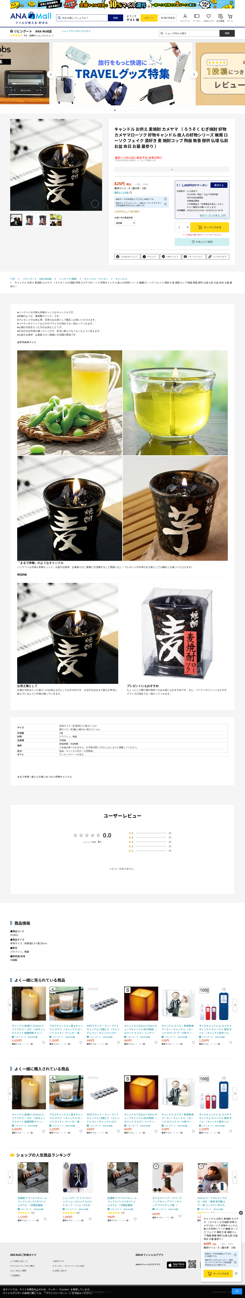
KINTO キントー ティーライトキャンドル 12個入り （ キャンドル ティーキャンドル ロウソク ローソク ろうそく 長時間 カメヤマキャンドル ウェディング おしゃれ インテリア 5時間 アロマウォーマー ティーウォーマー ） (104, 1029)
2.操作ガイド (59, 1261)
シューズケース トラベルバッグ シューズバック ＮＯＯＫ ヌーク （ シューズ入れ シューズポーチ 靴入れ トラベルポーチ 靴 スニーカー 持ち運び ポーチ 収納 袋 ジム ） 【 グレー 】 (77, 1201)
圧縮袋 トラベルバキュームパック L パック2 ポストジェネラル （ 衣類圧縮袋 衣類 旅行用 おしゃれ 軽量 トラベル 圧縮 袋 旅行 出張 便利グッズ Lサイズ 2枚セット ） (33, 1201)
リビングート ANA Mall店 (33, 31)
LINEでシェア (172, 256)
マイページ (185, 20)
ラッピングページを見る (71, 754)
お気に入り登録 (204, 241)
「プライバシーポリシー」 (57, 1293)
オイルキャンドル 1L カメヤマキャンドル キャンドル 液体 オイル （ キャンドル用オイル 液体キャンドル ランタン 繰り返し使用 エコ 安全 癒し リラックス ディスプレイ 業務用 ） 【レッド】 (215, 1029)
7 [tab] (135, 110)
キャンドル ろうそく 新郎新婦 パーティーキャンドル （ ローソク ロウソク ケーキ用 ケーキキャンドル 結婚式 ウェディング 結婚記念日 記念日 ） (178, 1029)
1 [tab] (104, 110)
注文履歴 (220, 20)
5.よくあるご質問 (18, 1270)
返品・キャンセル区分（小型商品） (77, 751)
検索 (115, 18)
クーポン (197, 20)
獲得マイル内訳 (121, 192)
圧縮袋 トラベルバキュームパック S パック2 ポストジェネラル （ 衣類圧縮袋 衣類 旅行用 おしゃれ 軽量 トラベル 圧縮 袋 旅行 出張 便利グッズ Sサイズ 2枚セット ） (122, 1201)
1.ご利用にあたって (19, 1261)
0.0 (107, 835)
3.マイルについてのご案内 (22, 1265)
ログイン (149, 17)
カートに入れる (221, 1273)
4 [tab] (120, 110)
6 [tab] (130, 110)
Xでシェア (152, 256)
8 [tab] (140, 110)
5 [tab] (125, 110)
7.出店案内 (15, 1275)
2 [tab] (109, 110)
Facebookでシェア (129, 256)
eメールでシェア (196, 256)
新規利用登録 (168, 17)
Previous (51, 74)
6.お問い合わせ (60, 1270)
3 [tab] (115, 110)
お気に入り (208, 20)
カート (230, 20)
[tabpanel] (122, 73)
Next (194, 74)
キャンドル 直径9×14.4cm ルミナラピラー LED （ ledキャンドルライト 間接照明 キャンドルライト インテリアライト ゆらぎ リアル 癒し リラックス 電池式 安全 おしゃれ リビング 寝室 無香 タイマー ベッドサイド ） (28, 1029)
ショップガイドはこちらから (76, 31)
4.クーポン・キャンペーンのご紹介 (69, 1265)
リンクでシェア (219, 256)
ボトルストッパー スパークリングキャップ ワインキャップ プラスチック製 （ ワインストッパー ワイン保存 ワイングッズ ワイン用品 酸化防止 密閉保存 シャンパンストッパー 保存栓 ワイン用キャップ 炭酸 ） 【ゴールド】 (167, 1201)
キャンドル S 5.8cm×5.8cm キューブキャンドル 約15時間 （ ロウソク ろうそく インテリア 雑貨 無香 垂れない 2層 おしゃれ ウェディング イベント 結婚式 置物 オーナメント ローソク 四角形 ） (140, 1029)
